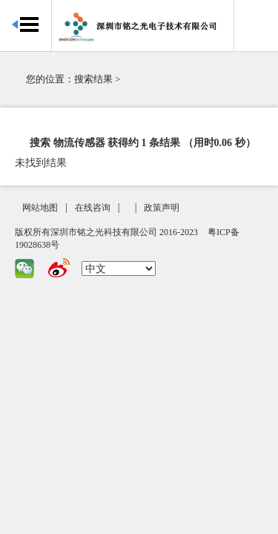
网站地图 (40, 207)
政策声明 (161, 207)
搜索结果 (93, 79)
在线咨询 (92, 207)
